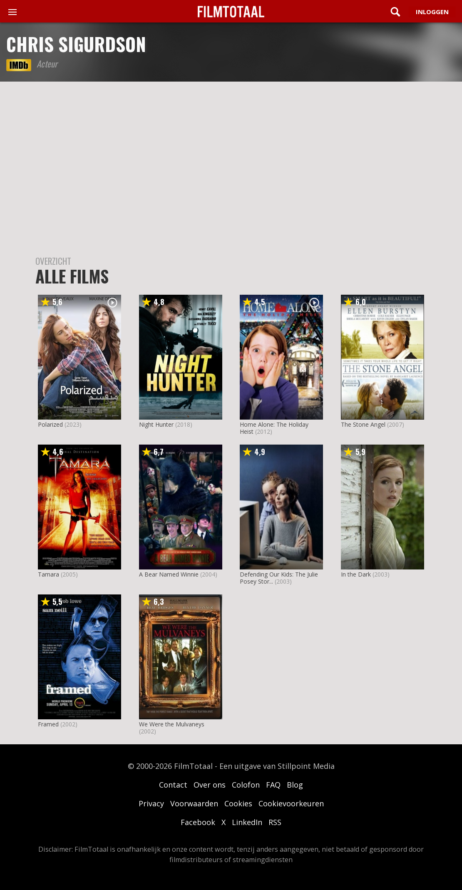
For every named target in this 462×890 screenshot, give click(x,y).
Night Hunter (156, 424)
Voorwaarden (194, 803)
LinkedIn (247, 822)
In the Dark (356, 574)
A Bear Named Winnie (169, 574)
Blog (295, 785)
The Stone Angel (363, 424)
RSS (274, 822)
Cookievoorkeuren (291, 803)
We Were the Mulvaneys (171, 724)
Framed (48, 724)
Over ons (210, 785)
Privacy (151, 803)
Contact (173, 785)
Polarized (50, 424)
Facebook (198, 822)
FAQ (273, 785)
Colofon (246, 785)
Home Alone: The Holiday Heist (274, 427)
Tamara (48, 574)
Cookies (238, 803)
